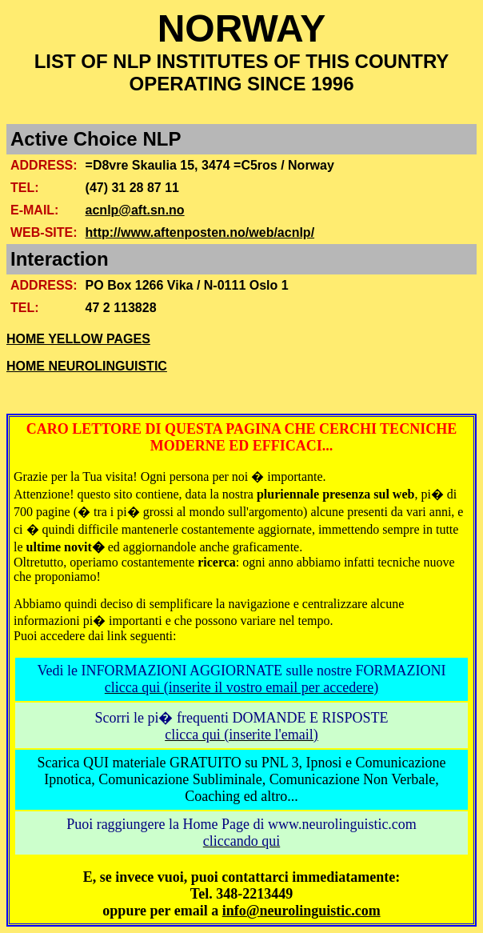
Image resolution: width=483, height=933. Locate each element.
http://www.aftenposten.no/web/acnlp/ (200, 232)
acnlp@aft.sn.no (135, 210)
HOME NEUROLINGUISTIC (86, 366)
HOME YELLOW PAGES (78, 339)
